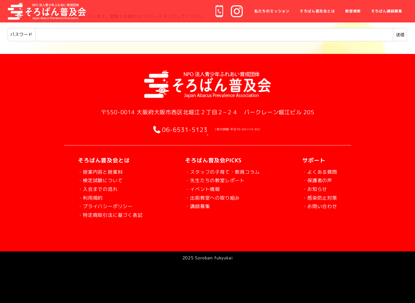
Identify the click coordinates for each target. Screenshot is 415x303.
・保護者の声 (314, 180)
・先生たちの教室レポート (216, 180)
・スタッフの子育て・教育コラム (225, 172)
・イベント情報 (202, 189)
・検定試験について (104, 180)
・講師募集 (196, 206)
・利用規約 (92, 197)
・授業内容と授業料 (104, 172)
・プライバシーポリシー (109, 206)
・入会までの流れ (101, 189)
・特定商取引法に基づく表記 (115, 215)
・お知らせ (311, 189)
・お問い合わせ (317, 206)
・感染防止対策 (317, 197)
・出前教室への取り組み (213, 197)
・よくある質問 (317, 172)
